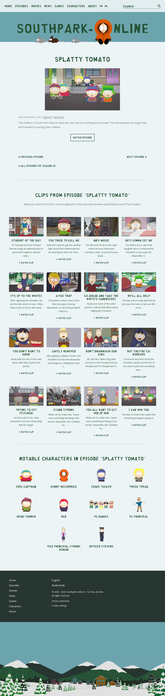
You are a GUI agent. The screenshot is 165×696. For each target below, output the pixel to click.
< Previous (30, 156)
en (101, 6)
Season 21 (48, 117)
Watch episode (82, 137)
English (56, 580)
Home (8, 6)
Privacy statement (60, 601)
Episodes (21, 6)
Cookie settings (59, 605)
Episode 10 (59, 117)
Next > (137, 156)
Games (59, 6)
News (48, 6)
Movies (36, 6)
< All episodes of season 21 (36, 165)
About (92, 6)
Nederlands (58, 585)
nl (106, 6)
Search (128, 6)
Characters (76, 6)
